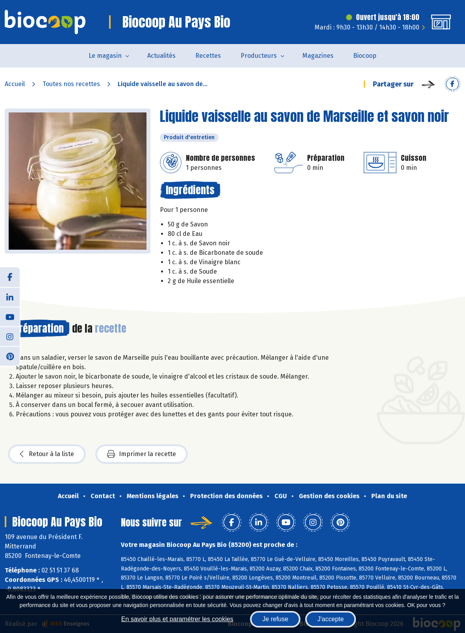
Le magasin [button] (105, 55)
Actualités (161, 55)
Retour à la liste (47, 454)
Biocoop (364, 55)
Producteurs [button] (259, 55)
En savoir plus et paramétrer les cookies (177, 619)
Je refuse (275, 619)
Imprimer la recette (141, 454)
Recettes (208, 55)
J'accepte (330, 619)
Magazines (317, 55)
